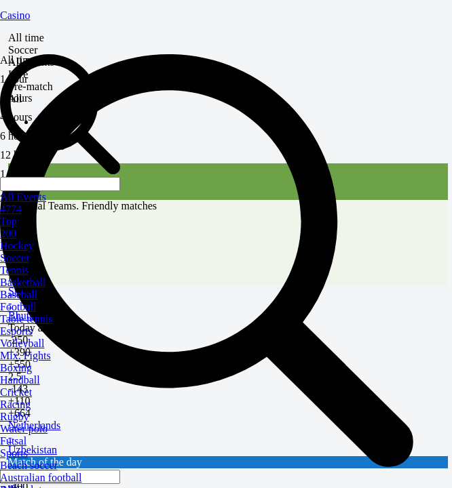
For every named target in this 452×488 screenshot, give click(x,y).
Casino (15, 15)
